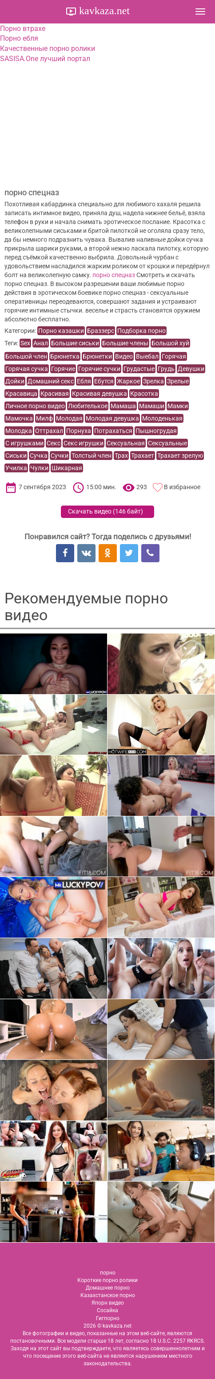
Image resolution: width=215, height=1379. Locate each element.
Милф (44, 418)
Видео (124, 356)
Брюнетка (65, 356)
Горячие (63, 368)
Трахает (142, 455)
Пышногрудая (156, 430)
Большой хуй (170, 343)
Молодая (69, 418)
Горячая (174, 356)
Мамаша (123, 405)
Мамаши (151, 405)
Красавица (21, 393)
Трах (121, 455)
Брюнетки (97, 356)
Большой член (26, 356)
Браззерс (100, 330)
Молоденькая (162, 418)
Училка (16, 467)
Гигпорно (107, 1318)
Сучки (59, 455)
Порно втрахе (22, 28)
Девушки (191, 368)
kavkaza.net (103, 10)
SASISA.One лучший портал (45, 58)
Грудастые (139, 368)
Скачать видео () (105, 511)
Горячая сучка (26, 368)
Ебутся (104, 381)
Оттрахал (49, 430)
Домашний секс (51, 381)
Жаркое (128, 381)
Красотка (144, 393)
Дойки (14, 381)
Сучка (39, 455)
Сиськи (16, 455)
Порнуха (78, 430)
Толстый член (91, 455)
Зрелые (178, 381)
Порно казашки (61, 330)
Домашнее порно (108, 1288)
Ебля (84, 381)
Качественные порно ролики (47, 48)
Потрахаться (113, 430)
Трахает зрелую (180, 455)
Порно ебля (19, 38)
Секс (53, 443)
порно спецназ (113, 274)
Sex (25, 343)
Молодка (18, 430)
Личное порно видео (35, 405)
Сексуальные (167, 443)
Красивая (54, 393)
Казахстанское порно (107, 1295)
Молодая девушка (112, 418)
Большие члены (125, 343)
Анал (40, 343)
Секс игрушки (84, 443)
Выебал (147, 356)
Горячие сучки (99, 368)
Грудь (166, 368)
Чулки (39, 467)
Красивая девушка (99, 393)
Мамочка (19, 418)
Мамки (177, 405)
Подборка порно (141, 330)
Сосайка (107, 1310)
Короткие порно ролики (107, 1280)
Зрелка (153, 381)
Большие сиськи (75, 343)
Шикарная (67, 467)
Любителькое (88, 405)
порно (107, 1273)
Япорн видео (108, 1303)
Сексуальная (126, 443)
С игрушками (24, 443)
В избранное (182, 487)
